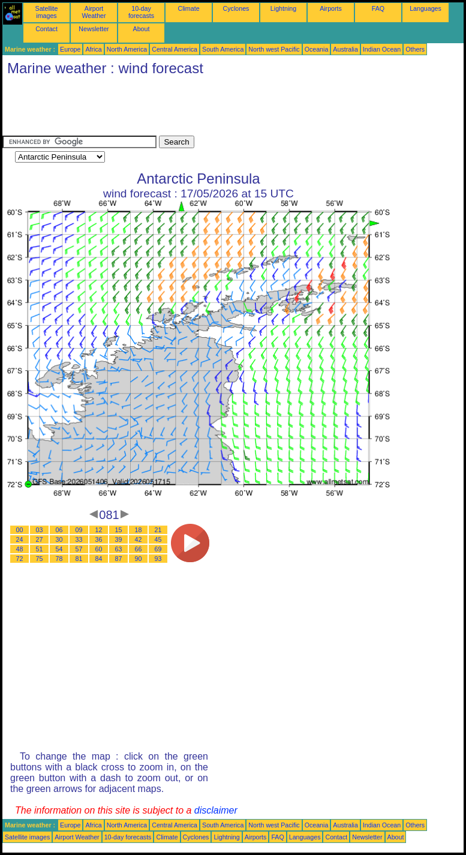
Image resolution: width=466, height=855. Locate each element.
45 (158, 539)
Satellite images (46, 12)
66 (138, 549)
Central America (174, 49)
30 (59, 539)
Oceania (317, 49)
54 (59, 549)
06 (59, 529)
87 (118, 558)
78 (59, 558)
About (141, 28)
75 (39, 558)
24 (19, 539)
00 (19, 529)
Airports (331, 8)
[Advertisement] (220, 109)
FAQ (378, 8)
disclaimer (215, 810)
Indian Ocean (382, 49)
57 (79, 549)
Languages (425, 8)
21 (158, 529)
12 (99, 529)
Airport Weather (94, 12)
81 (79, 558)
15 (118, 529)
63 (118, 549)
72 (19, 558)
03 (39, 529)
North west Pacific (273, 49)
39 (118, 539)
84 (99, 558)
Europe (70, 49)
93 (158, 558)
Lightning (283, 8)
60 (99, 549)
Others (415, 49)
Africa (93, 49)
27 (39, 539)
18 (138, 529)
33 (79, 539)
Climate (188, 8)
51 (39, 549)
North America (127, 49)
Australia (345, 49)
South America (222, 49)
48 (19, 549)
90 (138, 558)
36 (99, 539)
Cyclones (236, 8)
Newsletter (94, 28)
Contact (46, 28)
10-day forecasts (141, 12)
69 (158, 549)
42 (138, 539)
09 (79, 529)
